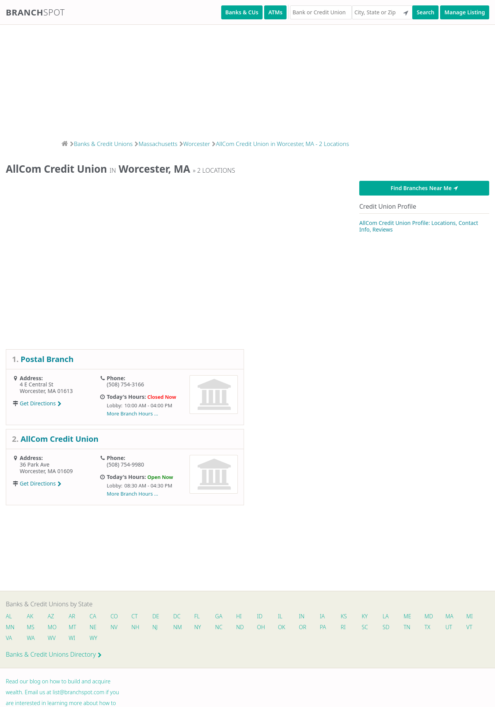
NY (198, 627)
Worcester (196, 144)
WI (72, 638)
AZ (51, 616)
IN (302, 616)
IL (280, 616)
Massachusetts (158, 144)
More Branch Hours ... (132, 413)
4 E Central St (36, 384)
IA (322, 616)
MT (73, 627)
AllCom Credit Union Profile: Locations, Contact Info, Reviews (418, 226)
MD (428, 616)
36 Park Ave (35, 464)
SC (365, 627)
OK (281, 627)
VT (470, 627)
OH (261, 627)
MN (10, 627)
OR (302, 627)
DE (155, 616)
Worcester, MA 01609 (46, 471)
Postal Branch (46, 359)
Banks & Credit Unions (103, 144)
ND (240, 627)
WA (30, 638)
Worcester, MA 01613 (46, 391)
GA (219, 616)
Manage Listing (464, 12)
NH (135, 627)
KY (365, 616)
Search (425, 12)
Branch (35, 12)
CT (134, 616)
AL (9, 616)
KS (344, 616)
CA (93, 616)
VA (9, 638)
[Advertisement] (232, 80)
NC (219, 627)
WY (93, 638)
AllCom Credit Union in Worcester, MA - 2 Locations (282, 144)
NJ (155, 627)
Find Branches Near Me (424, 188)
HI (239, 616)
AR (72, 616)
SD (386, 627)
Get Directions (40, 403)
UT (449, 627)
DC (177, 616)
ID (260, 616)
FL (197, 616)
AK (30, 616)
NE (93, 627)
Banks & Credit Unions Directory (54, 654)
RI (343, 627)
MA (450, 616)
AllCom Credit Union (59, 439)
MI (470, 616)
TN (407, 627)
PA (323, 627)
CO (114, 616)
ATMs (275, 12)
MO (51, 627)
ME (407, 616)
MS (30, 627)
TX (427, 627)
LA (386, 616)
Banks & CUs (241, 12)
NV (114, 627)
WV (51, 638)
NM (177, 627)
